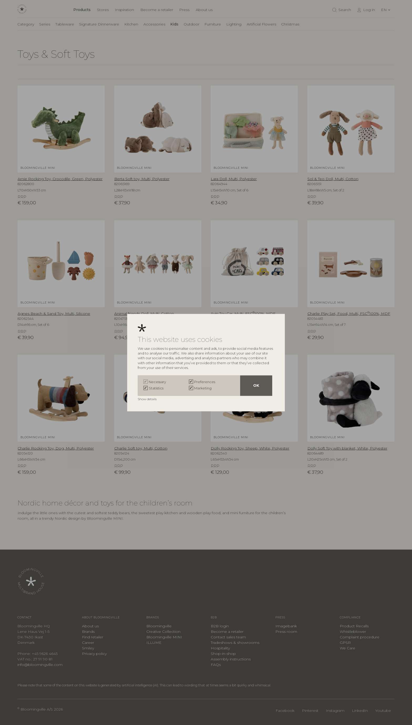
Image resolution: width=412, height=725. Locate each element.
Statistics (156, 388)
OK (256, 385)
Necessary (157, 382)
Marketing (203, 388)
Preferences (204, 382)
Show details (147, 399)
